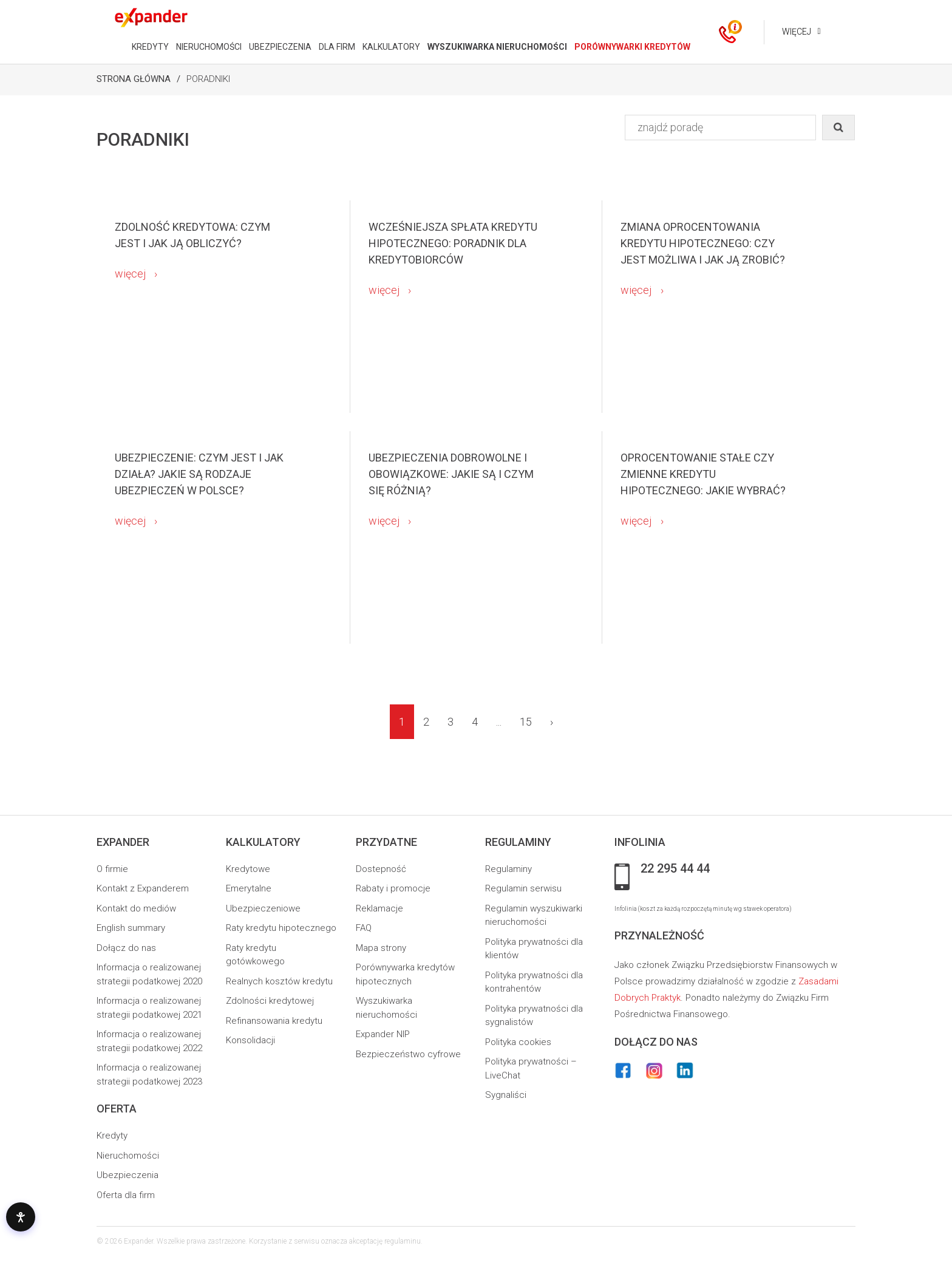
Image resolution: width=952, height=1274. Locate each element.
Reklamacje (379, 908)
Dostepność (381, 869)
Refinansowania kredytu (274, 1020)
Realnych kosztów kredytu (279, 981)
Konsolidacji (250, 1040)
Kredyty (112, 1135)
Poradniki (208, 78)
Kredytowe (248, 869)
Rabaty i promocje (393, 888)
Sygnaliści (505, 1094)
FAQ (364, 927)
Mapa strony (381, 947)
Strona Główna (134, 78)
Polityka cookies (518, 1042)
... (498, 721)
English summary (131, 927)
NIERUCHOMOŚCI (208, 47)
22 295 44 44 (675, 869)
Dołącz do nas (126, 947)
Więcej (796, 31)
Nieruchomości (128, 1155)
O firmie (112, 869)
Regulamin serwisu (523, 888)
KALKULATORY (391, 47)
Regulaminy (508, 869)
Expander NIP (383, 1034)
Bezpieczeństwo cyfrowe (408, 1054)
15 (526, 721)
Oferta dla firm (126, 1195)
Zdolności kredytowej (270, 1000)
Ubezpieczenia (127, 1175)
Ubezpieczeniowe (263, 908)
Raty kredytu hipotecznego (281, 927)
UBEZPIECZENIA (279, 47)
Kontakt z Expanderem (143, 888)
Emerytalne (248, 888)
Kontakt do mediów (136, 908)
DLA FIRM (336, 47)
